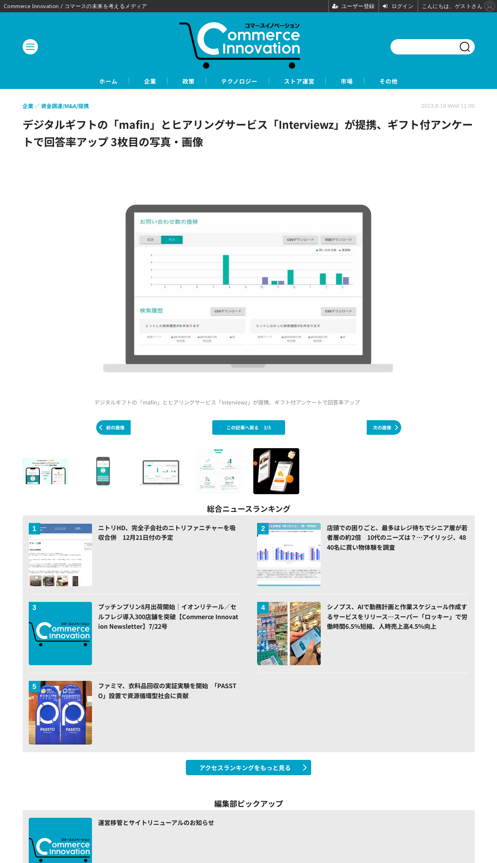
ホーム (92, 81)
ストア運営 (305, 81)
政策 (182, 81)
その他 (405, 81)
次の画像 (382, 427)
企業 (138, 81)
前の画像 (115, 427)
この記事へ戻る (248, 427)
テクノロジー (239, 81)
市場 (358, 81)
